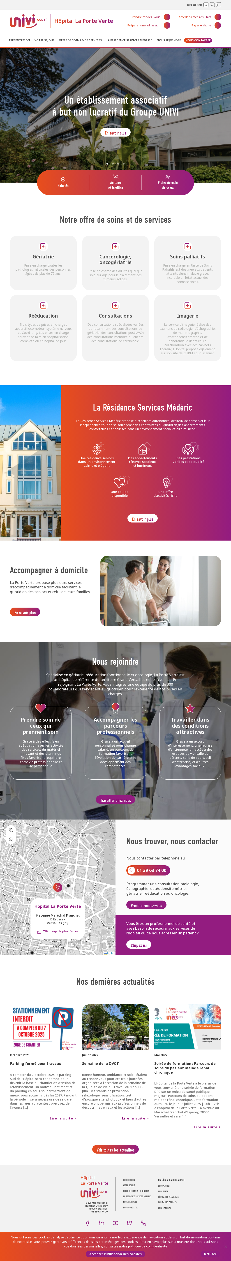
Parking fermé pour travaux (35, 1072)
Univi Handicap (164, 1218)
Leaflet (109, 962)
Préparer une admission (143, 25)
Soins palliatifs (187, 256)
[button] (57, 894)
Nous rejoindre (169, 40)
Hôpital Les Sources (167, 1212)
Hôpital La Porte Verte (83, 21)
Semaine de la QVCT (100, 1072)
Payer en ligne (201, 25)
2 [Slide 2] (113, 164)
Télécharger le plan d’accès (60, 938)
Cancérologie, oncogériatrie (115, 259)
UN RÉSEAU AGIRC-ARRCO (171, 1190)
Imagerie (187, 316)
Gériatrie (43, 256)
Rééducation (43, 316)
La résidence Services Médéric (129, 40)
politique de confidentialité (147, 1246)
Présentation (19, 40)
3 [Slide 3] (118, 164)
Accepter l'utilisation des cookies (115, 1254)
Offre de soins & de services (80, 40)
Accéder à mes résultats (195, 17)
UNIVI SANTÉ (163, 1202)
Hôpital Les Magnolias (168, 1207)
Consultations (115, 316)
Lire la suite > (63, 1127)
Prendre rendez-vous (145, 17)
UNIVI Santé (28, 21)
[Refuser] (225, 1247)
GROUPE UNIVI (163, 1196)
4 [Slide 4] (124, 164)
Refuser (210, 1254)
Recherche (218, 41)
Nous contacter (198, 40)
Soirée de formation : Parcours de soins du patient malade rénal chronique (185, 1077)
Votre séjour (44, 40)
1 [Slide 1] (107, 164)
